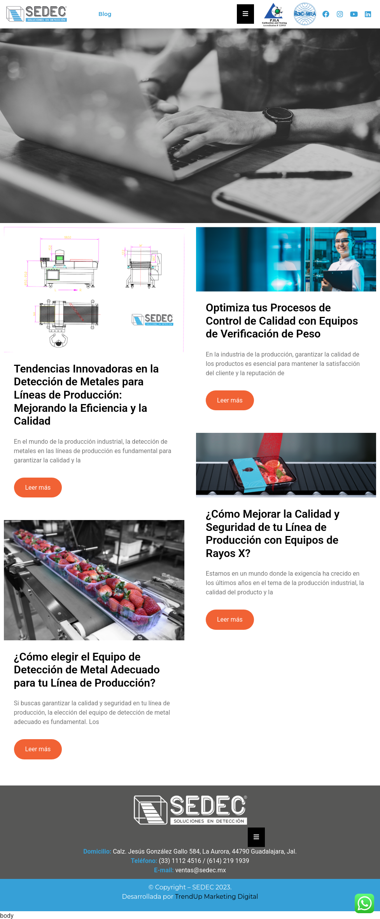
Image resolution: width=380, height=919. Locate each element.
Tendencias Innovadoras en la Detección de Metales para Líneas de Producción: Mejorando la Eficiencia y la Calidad (86, 394)
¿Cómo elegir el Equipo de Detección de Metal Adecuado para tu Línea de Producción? (87, 669)
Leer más (38, 487)
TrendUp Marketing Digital (216, 896)
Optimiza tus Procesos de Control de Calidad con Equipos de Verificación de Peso (281, 320)
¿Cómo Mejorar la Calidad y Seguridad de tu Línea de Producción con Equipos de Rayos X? (272, 534)
